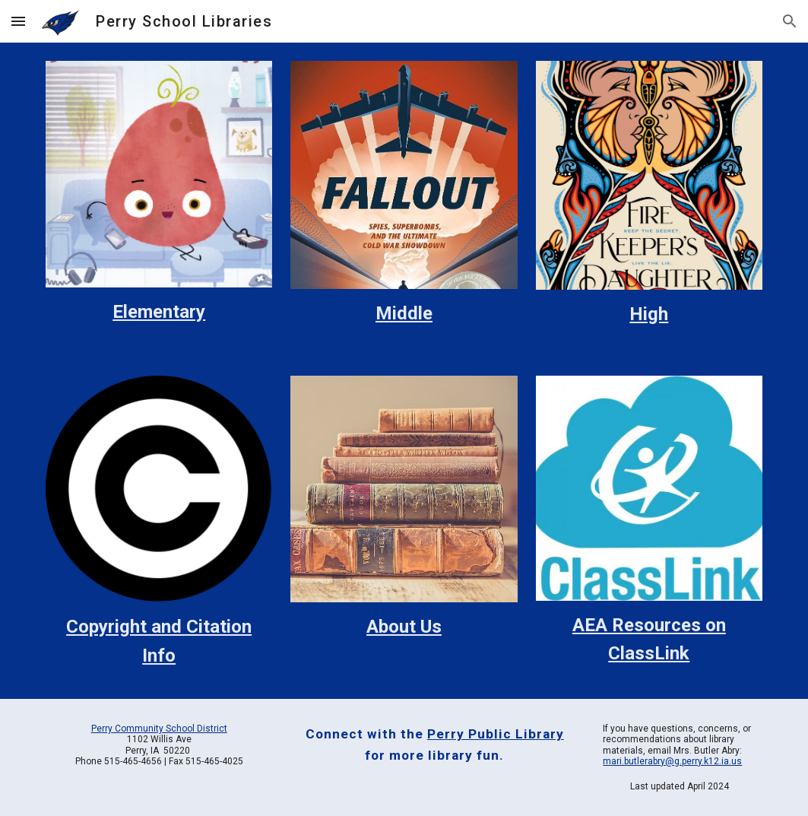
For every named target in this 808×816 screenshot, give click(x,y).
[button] (18, 21)
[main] (159, 312)
